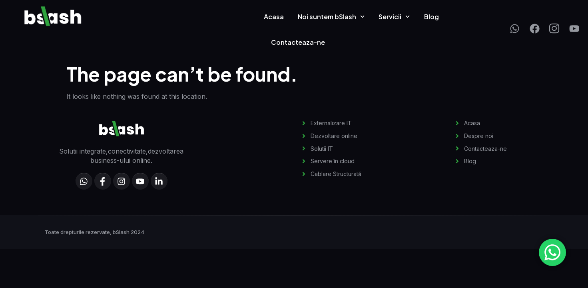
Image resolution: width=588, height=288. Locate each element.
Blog (431, 16)
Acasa (274, 16)
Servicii (394, 16)
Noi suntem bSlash (331, 16)
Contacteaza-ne (298, 42)
